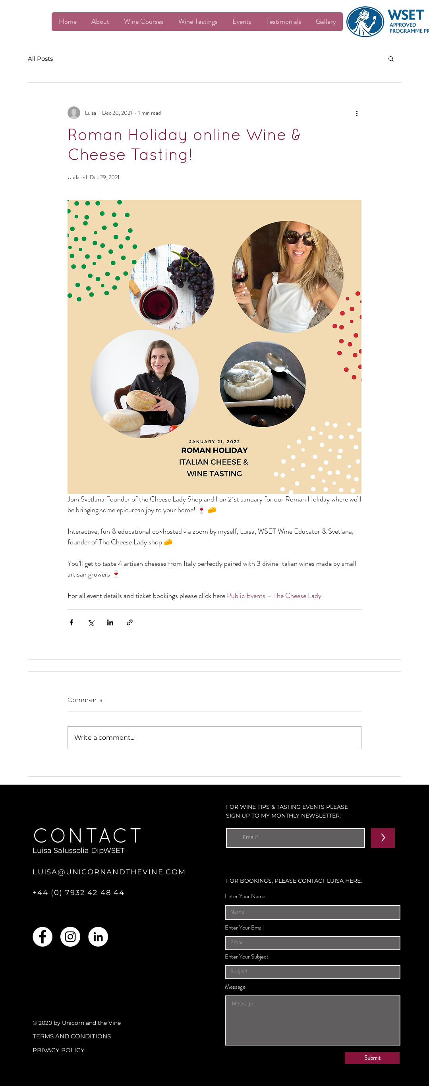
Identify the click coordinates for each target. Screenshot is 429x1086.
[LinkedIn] (98, 937)
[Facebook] (42, 937)
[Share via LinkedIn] (110, 622)
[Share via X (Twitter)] (91, 622)
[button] (391, 58)
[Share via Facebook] (71, 622)
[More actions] (356, 113)
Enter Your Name (245, 896)
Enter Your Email (244, 928)
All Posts (40, 58)
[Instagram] (70, 937)
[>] (383, 838)
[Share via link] (129, 622)
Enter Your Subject (247, 957)
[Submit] (372, 1058)
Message (235, 987)
